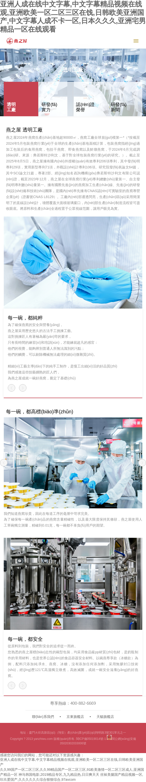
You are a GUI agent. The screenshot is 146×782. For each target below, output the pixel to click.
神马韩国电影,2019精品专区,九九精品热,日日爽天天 (58, 775)
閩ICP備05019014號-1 (91, 739)
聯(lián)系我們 (43, 717)
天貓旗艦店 (105, 717)
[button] (11, 388)
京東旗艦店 (75, 717)
